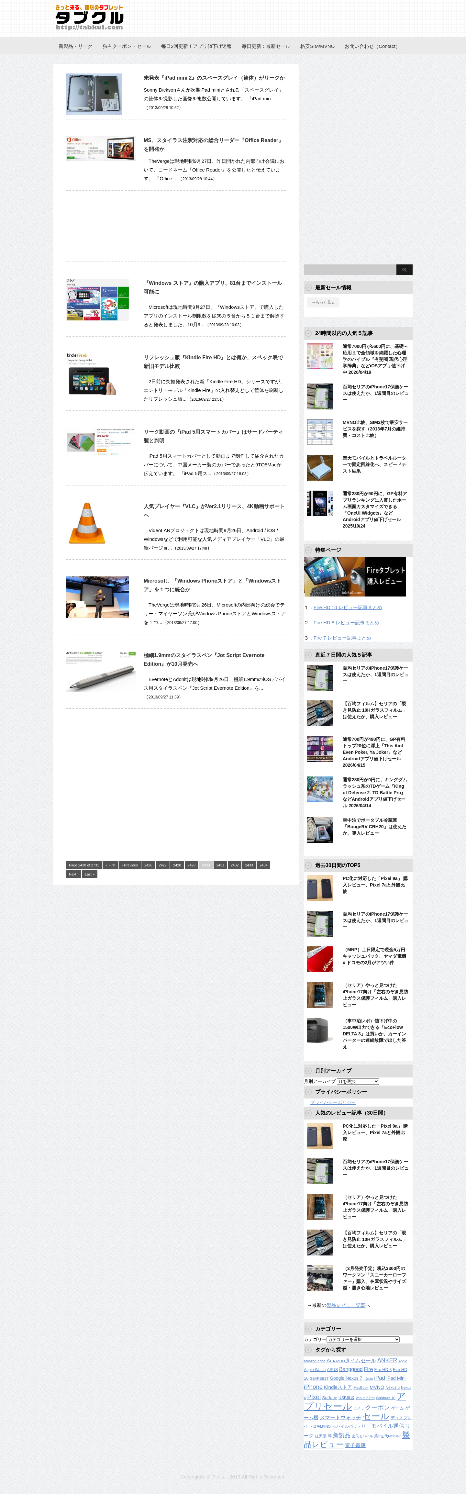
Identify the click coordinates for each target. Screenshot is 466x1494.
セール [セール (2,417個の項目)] (375, 1416)
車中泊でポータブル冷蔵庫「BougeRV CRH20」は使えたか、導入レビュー (374, 827)
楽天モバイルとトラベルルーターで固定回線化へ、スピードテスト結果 (374, 464)
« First (110, 865)
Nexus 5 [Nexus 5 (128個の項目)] (392, 1387)
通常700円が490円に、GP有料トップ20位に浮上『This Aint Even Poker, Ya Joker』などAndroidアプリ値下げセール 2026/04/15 (374, 752)
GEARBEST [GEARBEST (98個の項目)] (319, 1378)
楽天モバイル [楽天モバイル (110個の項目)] (362, 1436)
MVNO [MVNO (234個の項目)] (377, 1387)
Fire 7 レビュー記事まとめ (342, 638)
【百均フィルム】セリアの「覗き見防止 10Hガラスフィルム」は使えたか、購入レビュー (375, 710)
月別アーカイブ (320, 1081)
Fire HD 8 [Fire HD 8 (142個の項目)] (383, 1369)
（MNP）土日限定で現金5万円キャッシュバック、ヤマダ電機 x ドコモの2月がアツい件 (374, 956)
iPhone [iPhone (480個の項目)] (313, 1386)
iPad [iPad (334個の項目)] (379, 1378)
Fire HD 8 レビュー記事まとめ (346, 622)
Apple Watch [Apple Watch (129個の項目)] (315, 1369)
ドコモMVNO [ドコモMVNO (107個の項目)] (320, 1426)
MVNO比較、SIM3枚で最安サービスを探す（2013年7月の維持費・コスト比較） (375, 429)
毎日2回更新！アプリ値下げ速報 (196, 46)
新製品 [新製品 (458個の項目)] (341, 1435)
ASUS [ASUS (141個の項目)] (332, 1369)
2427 (163, 865)
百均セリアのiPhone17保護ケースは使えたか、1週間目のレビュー (376, 393)
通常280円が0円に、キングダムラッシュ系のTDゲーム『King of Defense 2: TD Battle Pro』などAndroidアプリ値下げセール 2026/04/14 (375, 792)
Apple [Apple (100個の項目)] (402, 1361)
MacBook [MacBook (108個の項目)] (360, 1387)
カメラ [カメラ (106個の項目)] (358, 1408)
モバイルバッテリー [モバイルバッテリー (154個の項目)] (351, 1426)
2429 (191, 865)
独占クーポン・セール (127, 46)
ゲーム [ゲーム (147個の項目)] (397, 1408)
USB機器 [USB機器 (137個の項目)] (346, 1398)
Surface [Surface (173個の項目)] (329, 1397)
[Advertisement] (176, 229)
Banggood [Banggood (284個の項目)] (351, 1369)
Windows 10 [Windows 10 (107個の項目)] (385, 1398)
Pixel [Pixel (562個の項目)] (314, 1396)
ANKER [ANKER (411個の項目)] (387, 1360)
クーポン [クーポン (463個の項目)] (377, 1407)
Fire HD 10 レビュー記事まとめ (348, 607)
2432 (235, 865)
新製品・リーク (76, 46)
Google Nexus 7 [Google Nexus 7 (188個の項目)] (346, 1378)
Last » (89, 874)
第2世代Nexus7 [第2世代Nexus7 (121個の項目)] (387, 1436)
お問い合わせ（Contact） (372, 46)
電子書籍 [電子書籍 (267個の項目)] (355, 1445)
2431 (220, 865)
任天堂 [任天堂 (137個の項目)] (321, 1436)
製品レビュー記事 (346, 1305)
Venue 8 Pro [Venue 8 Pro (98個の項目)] (365, 1398)
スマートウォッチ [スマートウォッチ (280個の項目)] (340, 1417)
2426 (148, 865)
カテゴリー (315, 1339)
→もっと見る (323, 302)
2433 (249, 865)
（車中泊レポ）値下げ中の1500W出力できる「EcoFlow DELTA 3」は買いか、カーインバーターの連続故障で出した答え (374, 1033)
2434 (263, 865)
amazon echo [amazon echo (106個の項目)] (314, 1361)
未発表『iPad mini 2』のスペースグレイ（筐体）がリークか (214, 78)
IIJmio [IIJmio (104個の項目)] (368, 1378)
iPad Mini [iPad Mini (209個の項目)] (395, 1378)
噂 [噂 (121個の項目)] (330, 1436)
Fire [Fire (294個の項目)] (368, 1369)
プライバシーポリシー (333, 1102)
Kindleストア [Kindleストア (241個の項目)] (338, 1387)
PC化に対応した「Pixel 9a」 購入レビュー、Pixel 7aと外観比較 (375, 885)
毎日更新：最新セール (266, 46)
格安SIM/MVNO (317, 46)
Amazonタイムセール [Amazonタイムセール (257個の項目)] (351, 1360)
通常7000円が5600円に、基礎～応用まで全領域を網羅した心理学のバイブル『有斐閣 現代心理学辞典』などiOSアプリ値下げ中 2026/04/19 (375, 359)
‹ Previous (130, 865)
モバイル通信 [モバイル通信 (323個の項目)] (387, 1426)
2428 (177, 865)
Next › (73, 874)
